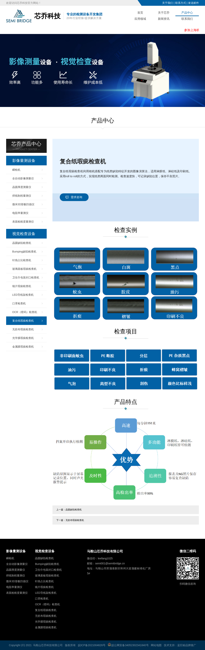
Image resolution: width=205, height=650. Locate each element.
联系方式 (180, 2)
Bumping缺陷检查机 (24, 251)
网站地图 (156, 645)
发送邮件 (193, 2)
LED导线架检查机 (23, 294)
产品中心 (187, 12)
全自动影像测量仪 (23, 178)
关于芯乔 (163, 12)
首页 (140, 12)
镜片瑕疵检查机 (21, 286)
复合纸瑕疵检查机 (23, 320)
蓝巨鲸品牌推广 (186, 645)
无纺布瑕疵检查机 (23, 329)
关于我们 (167, 2)
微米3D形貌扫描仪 (23, 204)
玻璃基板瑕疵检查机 (24, 268)
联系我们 (187, 18)
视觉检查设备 (23, 234)
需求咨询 (76, 197)
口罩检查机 (19, 303)
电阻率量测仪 (20, 212)
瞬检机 (16, 169)
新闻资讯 (163, 18)
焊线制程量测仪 (21, 195)
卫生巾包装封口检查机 (25, 277)
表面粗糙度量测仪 (23, 221)
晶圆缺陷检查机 (21, 242)
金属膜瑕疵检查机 (23, 346)
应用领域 (140, 18)
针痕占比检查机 (21, 260)
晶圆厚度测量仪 (21, 187)
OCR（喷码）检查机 (24, 312)
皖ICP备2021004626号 (91, 645)
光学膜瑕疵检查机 (23, 337)
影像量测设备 (23, 160)
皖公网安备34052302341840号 (128, 645)
